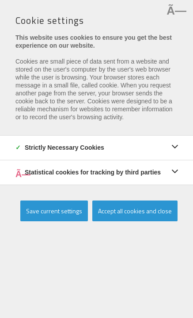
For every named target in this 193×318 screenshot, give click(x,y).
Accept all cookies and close (135, 211)
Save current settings (54, 211)
